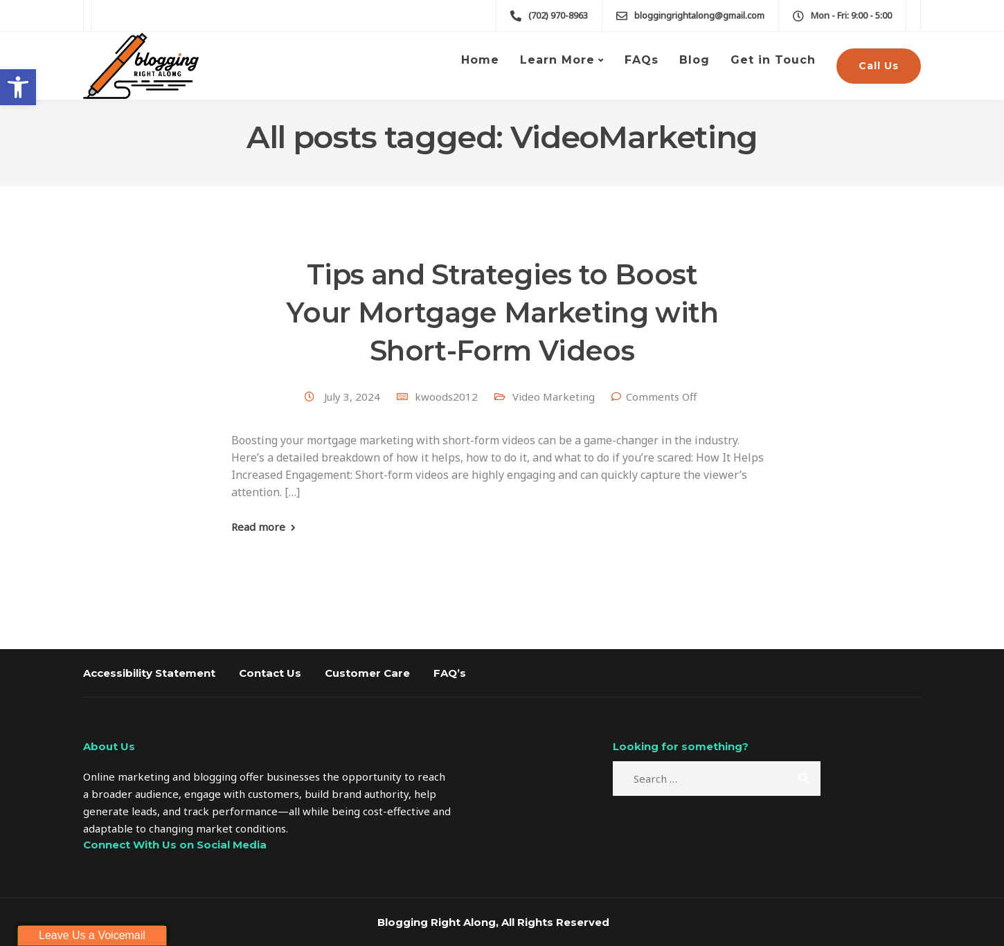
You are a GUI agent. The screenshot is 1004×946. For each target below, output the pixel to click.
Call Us (879, 66)
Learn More (557, 59)
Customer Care (367, 673)
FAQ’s (449, 673)
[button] (18, 87)
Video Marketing (553, 396)
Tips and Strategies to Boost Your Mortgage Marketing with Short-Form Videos (502, 312)
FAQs (641, 59)
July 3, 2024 (353, 396)
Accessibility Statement (149, 673)
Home (480, 59)
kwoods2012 (446, 396)
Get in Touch (773, 59)
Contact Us (270, 673)
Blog (694, 59)
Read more (258, 527)
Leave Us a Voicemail (92, 935)
